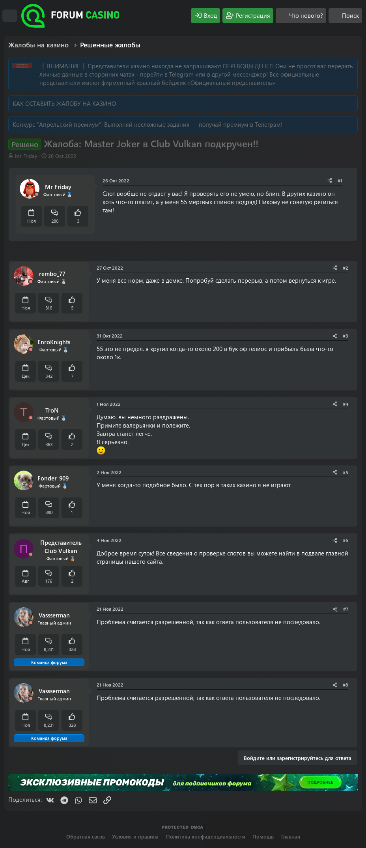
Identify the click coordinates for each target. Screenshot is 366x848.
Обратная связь (85, 836)
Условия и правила (135, 836)
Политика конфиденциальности (205, 836)
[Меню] (9, 15)
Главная (290, 836)
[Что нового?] (301, 15)
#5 (345, 472)
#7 (345, 609)
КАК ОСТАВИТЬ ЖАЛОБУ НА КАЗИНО (64, 103)
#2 (345, 268)
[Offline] (36, 194)
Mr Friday (26, 155)
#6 (345, 540)
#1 (340, 180)
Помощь (263, 836)
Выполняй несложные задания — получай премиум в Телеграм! (193, 124)
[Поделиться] (330, 180)
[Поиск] (345, 15)
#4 (345, 404)
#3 (345, 335)
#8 (345, 684)
